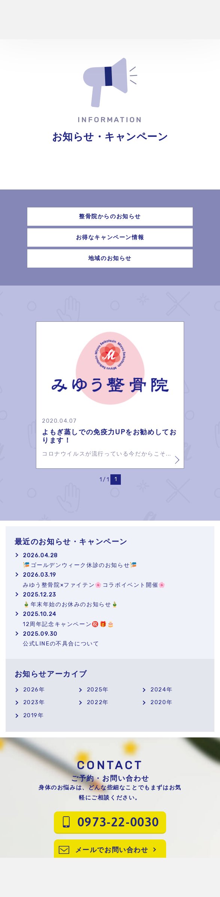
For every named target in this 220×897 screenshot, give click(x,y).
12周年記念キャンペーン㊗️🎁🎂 (114, 619)
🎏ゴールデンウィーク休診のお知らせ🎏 (114, 560)
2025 (95, 689)
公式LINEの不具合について (114, 639)
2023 (31, 702)
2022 (95, 702)
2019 (30, 715)
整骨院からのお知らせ (110, 216)
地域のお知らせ (110, 258)
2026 (31, 689)
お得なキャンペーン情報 (110, 237)
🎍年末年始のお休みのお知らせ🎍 (114, 599)
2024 (158, 689)
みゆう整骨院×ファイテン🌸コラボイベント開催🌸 (114, 579)
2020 (158, 702)
